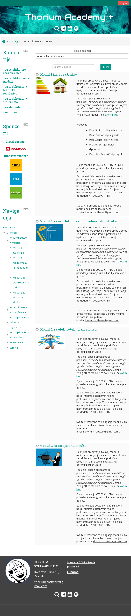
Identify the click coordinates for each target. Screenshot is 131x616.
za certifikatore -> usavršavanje (16, 71)
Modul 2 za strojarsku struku (63, 445)
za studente (13, 107)
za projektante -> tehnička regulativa (15, 90)
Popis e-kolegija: (82, 50)
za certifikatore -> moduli (16, 79)
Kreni (106, 66)
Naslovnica (9, 227)
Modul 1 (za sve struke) (58, 74)
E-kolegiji (12, 232)
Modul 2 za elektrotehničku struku (68, 329)
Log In (123, 3)
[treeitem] (16, 227)
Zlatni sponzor (16, 141)
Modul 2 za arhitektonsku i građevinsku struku (78, 221)
